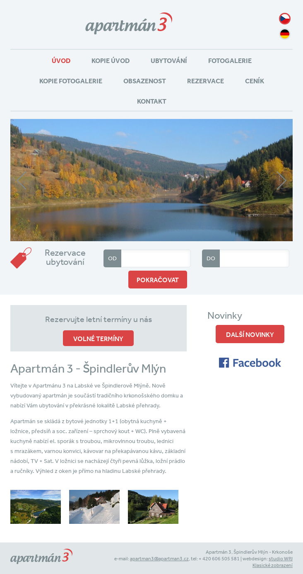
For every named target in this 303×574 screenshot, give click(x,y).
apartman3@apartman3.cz (159, 558)
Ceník (254, 81)
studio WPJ (281, 558)
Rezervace (205, 81)
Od (112, 258)
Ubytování (169, 60)
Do (211, 258)
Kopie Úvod (110, 60)
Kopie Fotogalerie (70, 81)
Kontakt (151, 101)
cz (285, 18)
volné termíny (98, 338)
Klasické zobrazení (272, 565)
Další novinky (250, 334)
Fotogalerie (230, 60)
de (285, 34)
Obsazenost (144, 81)
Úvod (61, 60)
